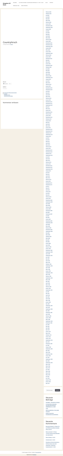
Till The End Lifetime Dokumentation (10, 92)
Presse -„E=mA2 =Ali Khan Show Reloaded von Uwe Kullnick (53, 433)
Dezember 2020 (49, 65)
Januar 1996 (48, 271)
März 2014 (48, 144)
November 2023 (49, 44)
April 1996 (48, 267)
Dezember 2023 (49, 43)
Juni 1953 (48, 378)
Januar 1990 (48, 302)
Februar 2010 (48, 196)
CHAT (47, 408)
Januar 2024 (48, 41)
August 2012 (48, 170)
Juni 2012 (48, 172)
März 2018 (48, 96)
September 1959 (49, 362)
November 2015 (49, 117)
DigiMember (34, 454)
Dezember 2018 (49, 87)
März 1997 (48, 262)
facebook (5, 93)
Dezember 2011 (49, 182)
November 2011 (49, 184)
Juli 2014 (47, 138)
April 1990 (48, 298)
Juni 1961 (48, 357)
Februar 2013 (48, 162)
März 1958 (48, 366)
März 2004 (48, 234)
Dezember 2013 (49, 150)
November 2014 (49, 131)
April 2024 (48, 36)
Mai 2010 (48, 195)
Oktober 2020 (48, 67)
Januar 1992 (48, 288)
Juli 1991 (47, 291)
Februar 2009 (48, 207)
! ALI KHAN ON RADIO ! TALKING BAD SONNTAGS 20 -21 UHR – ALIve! (31, 2)
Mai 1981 (48, 326)
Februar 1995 (48, 276)
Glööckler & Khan (7, 94)
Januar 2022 (48, 56)
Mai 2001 (48, 239)
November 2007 (49, 214)
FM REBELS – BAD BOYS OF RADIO (53, 402)
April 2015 (48, 124)
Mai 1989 (48, 303)
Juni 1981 (48, 324)
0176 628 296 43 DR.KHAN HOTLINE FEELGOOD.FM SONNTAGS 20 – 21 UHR (51, 405)
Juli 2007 (47, 215)
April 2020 (48, 72)
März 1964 (48, 352)
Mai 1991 (48, 293)
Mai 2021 (48, 60)
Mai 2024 (48, 34)
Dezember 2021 (49, 58)
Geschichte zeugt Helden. (8, 96)
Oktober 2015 (48, 119)
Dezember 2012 (49, 165)
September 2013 (49, 155)
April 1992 (48, 283)
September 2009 (49, 201)
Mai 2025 (48, 18)
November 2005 (49, 220)
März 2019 (48, 82)
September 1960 (49, 359)
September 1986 (49, 309)
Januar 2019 (48, 86)
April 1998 (48, 253)
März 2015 (48, 125)
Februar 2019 (48, 84)
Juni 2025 (48, 17)
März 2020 (48, 74)
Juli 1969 (47, 345)
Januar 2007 (48, 219)
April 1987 (48, 307)
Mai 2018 (48, 93)
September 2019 (49, 77)
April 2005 (48, 224)
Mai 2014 (48, 141)
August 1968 (48, 347)
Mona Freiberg (49, 437)
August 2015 (48, 120)
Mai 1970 (48, 341)
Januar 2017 (48, 110)
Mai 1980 (48, 328)
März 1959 (48, 364)
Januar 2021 (48, 63)
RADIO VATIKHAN (24, 5)
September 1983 (49, 321)
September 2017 (49, 105)
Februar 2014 (48, 146)
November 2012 (49, 167)
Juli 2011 (47, 186)
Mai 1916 (48, 383)
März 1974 (48, 333)
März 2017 (48, 108)
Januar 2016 (48, 115)
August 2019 (48, 79)
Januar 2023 (48, 51)
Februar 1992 (48, 286)
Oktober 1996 (48, 264)
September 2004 (49, 231)
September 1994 (49, 277)
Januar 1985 (48, 317)
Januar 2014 (48, 148)
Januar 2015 (48, 127)
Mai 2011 (48, 188)
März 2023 (48, 49)
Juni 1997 (48, 257)
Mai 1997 (48, 258)
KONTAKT (51, 2)
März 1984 (48, 319)
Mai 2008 (48, 212)
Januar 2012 (48, 181)
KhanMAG (15, 2)
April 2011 (48, 189)
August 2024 (48, 29)
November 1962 (49, 354)
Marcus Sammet (49, 431)
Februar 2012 (48, 179)
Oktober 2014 (48, 132)
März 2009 (48, 205)
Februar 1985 (48, 316)
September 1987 (49, 305)
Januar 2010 (48, 198)
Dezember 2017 (49, 101)
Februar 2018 (48, 98)
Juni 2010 (48, 193)
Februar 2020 (48, 75)
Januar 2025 (48, 23)
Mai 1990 (48, 296)
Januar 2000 (48, 243)
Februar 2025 (48, 22)
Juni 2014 (48, 139)
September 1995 (49, 272)
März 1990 (48, 300)
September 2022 (49, 53)
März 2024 (48, 37)
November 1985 (49, 312)
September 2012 (49, 169)
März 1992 (48, 284)
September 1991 (49, 290)
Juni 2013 (48, 157)
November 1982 (49, 322)
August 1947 (48, 379)
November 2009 (49, 200)
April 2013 (48, 158)
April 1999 (48, 245)
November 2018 (49, 89)
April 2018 (48, 94)
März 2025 (48, 20)
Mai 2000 (48, 241)
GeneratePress (38, 452)
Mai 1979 (48, 329)
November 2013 (49, 151)
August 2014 (48, 136)
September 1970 (49, 340)
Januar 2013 (48, 163)
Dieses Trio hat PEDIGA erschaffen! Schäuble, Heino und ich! (53, 428)
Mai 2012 (48, 174)
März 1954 (48, 374)
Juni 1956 (48, 369)
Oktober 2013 (48, 153)
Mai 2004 (48, 233)
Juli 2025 (47, 15)
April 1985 (48, 314)
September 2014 (49, 134)
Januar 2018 (48, 100)
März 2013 (48, 160)
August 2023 (48, 48)
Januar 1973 (48, 336)
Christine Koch (49, 439)
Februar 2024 (48, 39)
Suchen (57, 390)
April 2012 (48, 176)
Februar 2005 (48, 227)
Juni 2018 (48, 91)
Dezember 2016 (49, 112)
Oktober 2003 (48, 236)
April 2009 (48, 203)
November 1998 (49, 250)
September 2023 (49, 46)
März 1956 (48, 371)
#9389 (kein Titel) (16, 5)
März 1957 (48, 367)
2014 (54, 437)
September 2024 (49, 27)
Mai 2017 (48, 106)
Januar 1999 (48, 248)
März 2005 (48, 226)
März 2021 (48, 62)
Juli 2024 (47, 30)
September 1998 (49, 252)
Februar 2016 (48, 113)
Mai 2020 (48, 70)
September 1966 (49, 348)
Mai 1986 (48, 310)
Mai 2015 (48, 122)
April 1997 (48, 260)
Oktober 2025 (48, 13)
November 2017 (49, 103)
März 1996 (48, 269)
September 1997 (49, 255)
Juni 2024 (48, 32)
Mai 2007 (48, 217)
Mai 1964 (48, 350)
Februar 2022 (48, 55)
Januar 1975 (48, 331)
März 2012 (48, 177)
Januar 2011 (48, 191)
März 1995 (48, 274)
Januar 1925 (48, 381)
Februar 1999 (48, 246)
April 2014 (48, 143)
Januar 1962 (48, 355)
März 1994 (48, 279)
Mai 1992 (48, 281)
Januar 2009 (48, 208)
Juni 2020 (48, 68)
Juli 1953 (47, 376)
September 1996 (49, 265)
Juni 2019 (48, 81)
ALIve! (46, 2)
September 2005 (49, 222)
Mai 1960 (48, 360)
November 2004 (49, 229)
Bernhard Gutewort (50, 426)
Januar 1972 (48, 338)
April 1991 (48, 295)
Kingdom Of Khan (6, 4)
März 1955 (48, 373)
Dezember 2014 (49, 129)
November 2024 (49, 25)
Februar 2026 (48, 11)
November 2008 (49, 210)
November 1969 (49, 343)
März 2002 (48, 238)
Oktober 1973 (48, 335)
